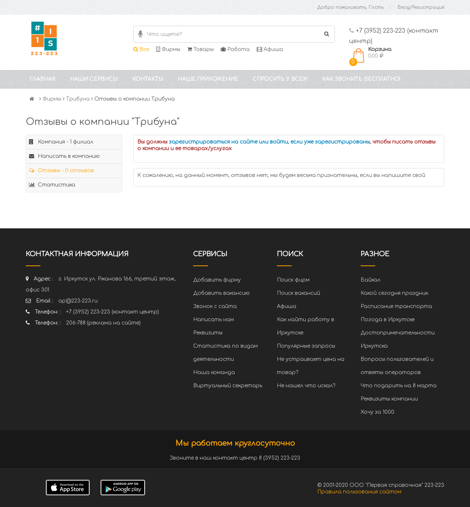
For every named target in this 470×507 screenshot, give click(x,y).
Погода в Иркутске (388, 319)
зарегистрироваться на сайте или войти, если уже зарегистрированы (269, 142)
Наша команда (214, 372)
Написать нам (213, 319)
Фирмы (168, 49)
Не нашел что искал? (306, 385)
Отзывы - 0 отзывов (61, 170)
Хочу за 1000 (377, 412)
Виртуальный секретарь (227, 385)
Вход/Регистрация (421, 7)
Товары (200, 49)
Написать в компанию (64, 156)
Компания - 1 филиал (61, 142)
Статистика (52, 185)
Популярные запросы (306, 346)
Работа (235, 49)
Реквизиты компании (389, 399)
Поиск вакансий (298, 293)
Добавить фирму (217, 280)
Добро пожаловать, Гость (350, 7)
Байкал (370, 280)
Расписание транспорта (396, 306)
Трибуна (78, 99)
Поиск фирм (293, 280)
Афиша (270, 49)
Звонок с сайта (215, 306)
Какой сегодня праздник (394, 293)
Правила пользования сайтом (359, 492)
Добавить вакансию (221, 293)
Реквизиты (208, 333)
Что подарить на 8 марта (399, 385)
